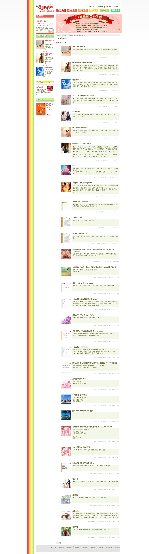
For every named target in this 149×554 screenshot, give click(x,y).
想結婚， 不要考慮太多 (79, 233)
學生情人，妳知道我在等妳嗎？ (82, 183)
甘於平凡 (75, 166)
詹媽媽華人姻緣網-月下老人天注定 (65, 35)
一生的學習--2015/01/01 (80, 347)
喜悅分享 (75, 479)
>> (59, 542)
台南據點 (85, 547)
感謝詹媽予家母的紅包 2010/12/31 (83, 315)
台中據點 (77, 547)
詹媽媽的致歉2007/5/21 (79, 379)
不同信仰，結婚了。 (78, 217)
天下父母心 (76, 511)
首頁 (84, 6)
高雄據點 (93, 547)
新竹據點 (69, 547)
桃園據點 (61, 547)
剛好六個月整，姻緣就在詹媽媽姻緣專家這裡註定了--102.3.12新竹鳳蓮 (94, 363)
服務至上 (75, 495)
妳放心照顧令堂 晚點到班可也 (81, 447)
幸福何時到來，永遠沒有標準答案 (83, 62)
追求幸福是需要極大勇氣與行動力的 (83, 463)
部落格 (116, 6)
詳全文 (42, 30)
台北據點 (53, 547)
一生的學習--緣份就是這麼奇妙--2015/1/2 (85, 299)
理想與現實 (76, 112)
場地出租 (101, 547)
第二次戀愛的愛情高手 (79, 127)
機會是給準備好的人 (49, 41)
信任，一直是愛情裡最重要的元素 (83, 96)
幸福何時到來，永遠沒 (49, 54)
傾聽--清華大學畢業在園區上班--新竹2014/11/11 (87, 331)
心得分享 (76, 35)
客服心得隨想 (82, 35)
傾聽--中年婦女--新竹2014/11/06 (82, 283)
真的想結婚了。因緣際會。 (81, 201)
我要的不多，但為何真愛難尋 (81, 143)
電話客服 (75, 527)
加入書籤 (100, 6)
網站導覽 (108, 6)
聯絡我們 (91, 6)
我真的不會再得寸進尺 (79, 395)
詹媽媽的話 (39, 87)
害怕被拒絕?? (48, 67)
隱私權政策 (109, 547)
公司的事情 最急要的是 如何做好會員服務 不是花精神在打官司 (92, 427)
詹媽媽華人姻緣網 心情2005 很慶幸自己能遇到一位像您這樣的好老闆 (94, 267)
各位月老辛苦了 (41, 21)
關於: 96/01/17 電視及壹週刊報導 (83, 411)
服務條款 (117, 547)
